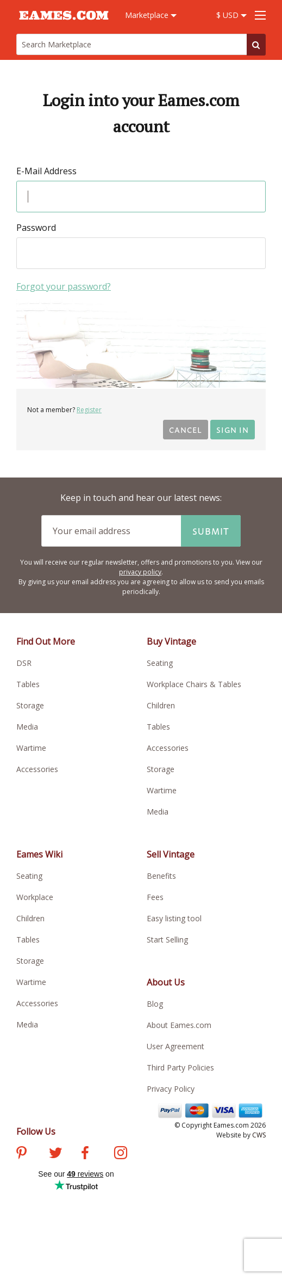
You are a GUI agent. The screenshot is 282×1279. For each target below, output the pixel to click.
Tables (28, 684)
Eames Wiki (39, 854)
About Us (166, 982)
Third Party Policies (180, 1067)
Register (89, 409)
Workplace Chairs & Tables (194, 684)
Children (161, 705)
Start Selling (167, 939)
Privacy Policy (171, 1089)
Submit (210, 531)
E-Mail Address (46, 171)
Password (36, 227)
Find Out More (45, 641)
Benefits (161, 876)
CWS (259, 1135)
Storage (30, 705)
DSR (24, 663)
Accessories (37, 769)
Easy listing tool (174, 918)
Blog (155, 1004)
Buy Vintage (171, 641)
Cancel (185, 429)
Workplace (34, 897)
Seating (160, 663)
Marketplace (151, 15)
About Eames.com (179, 1025)
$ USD (231, 15)
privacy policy (140, 572)
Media (27, 726)
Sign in (232, 429)
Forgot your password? (63, 286)
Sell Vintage (171, 854)
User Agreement (175, 1046)
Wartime (31, 748)
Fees (155, 897)
